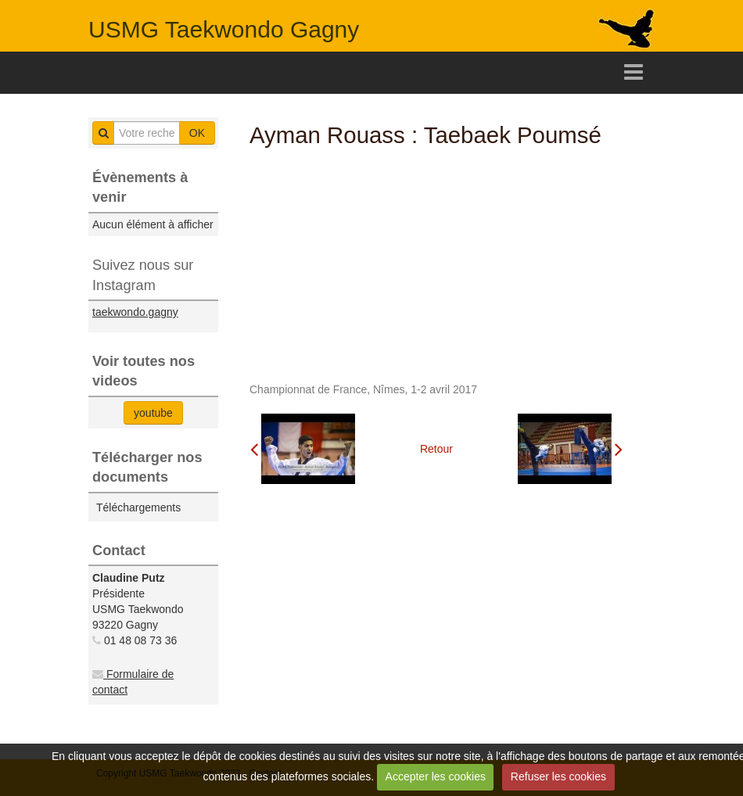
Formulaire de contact (133, 682)
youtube (153, 413)
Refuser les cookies (558, 776)
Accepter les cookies (436, 776)
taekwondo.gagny (135, 312)
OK (197, 133)
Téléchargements (138, 507)
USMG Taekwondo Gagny (223, 29)
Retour (436, 449)
